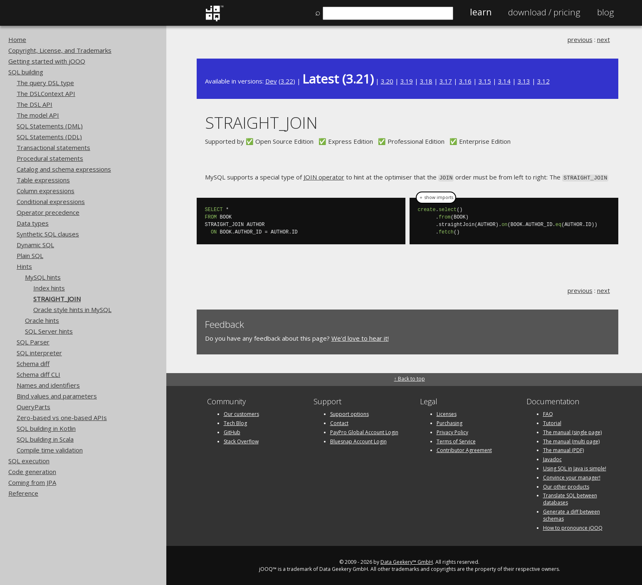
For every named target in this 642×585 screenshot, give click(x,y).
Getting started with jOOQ (46, 61)
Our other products (566, 485)
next (603, 39)
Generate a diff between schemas (571, 514)
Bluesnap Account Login (358, 440)
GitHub (232, 431)
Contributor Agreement (464, 449)
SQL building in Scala (45, 439)
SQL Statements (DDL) (49, 137)
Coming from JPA (32, 482)
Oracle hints (42, 320)
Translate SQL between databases (570, 498)
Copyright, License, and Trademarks (59, 50)
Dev (271, 81)
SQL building (25, 72)
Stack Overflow (241, 440)
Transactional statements (53, 147)
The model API (38, 115)
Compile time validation (50, 450)
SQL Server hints (49, 331)
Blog (605, 12)
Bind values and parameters (57, 396)
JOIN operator (324, 177)
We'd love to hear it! (360, 338)
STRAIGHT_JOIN (57, 299)
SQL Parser (33, 342)
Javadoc (552, 458)
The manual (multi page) (571, 440)
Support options (349, 413)
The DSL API (34, 104)
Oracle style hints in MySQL (72, 309)
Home (17, 39)
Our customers (241, 413)
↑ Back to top (409, 377)
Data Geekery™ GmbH (406, 561)
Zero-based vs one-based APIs (62, 417)
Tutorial (552, 422)
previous (580, 39)
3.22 (287, 81)
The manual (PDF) (563, 449)
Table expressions (43, 180)
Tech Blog (235, 422)
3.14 (504, 81)
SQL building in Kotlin (46, 428)
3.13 (524, 81)
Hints (24, 266)
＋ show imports (436, 197)
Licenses (447, 413)
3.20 (387, 81)
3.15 (485, 81)
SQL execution (28, 461)
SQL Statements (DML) (50, 126)
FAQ (548, 413)
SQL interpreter (39, 353)
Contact (339, 422)
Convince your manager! (571, 476)
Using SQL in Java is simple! (574, 467)
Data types (33, 223)
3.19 (406, 81)
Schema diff (33, 363)
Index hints (49, 288)
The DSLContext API (46, 93)
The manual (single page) (572, 431)
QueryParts (33, 407)
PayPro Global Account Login (364, 431)
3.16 (465, 81)
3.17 (446, 81)
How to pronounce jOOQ (572, 527)
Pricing (544, 12)
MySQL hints (43, 277)
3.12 (543, 81)
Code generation (32, 471)
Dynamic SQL (35, 245)
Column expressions (45, 191)
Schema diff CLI (38, 374)
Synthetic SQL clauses (48, 234)
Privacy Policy (452, 431)
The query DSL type (45, 83)
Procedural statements (50, 158)
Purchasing (449, 422)
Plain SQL (30, 255)
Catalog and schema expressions (64, 169)
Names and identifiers (48, 385)
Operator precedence (48, 212)
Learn (480, 12)
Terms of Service (456, 440)
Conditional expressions (51, 201)
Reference (23, 493)
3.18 (426, 81)
